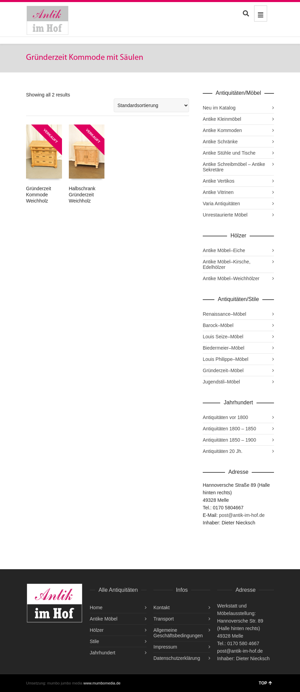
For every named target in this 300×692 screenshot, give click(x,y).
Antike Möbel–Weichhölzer (231, 278)
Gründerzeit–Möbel (223, 370)
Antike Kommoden (222, 130)
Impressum (165, 647)
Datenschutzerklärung (176, 658)
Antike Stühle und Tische (229, 153)
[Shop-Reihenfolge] (151, 105)
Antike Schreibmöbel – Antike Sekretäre (234, 166)
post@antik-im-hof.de (241, 515)
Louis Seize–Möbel (223, 336)
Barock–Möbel (218, 325)
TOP (265, 683)
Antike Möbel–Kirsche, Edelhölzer (226, 264)
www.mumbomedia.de (102, 683)
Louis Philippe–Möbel (225, 359)
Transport (163, 619)
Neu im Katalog (219, 107)
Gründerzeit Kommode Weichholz (38, 195)
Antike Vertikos (219, 181)
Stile (94, 641)
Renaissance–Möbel (224, 314)
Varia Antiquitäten (221, 203)
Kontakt (161, 607)
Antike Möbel (103, 619)
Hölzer (96, 630)
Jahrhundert (102, 652)
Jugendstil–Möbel (221, 381)
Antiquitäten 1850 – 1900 (229, 440)
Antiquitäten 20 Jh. (222, 451)
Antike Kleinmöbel (222, 119)
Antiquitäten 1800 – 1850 (229, 428)
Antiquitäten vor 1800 (225, 417)
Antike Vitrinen (218, 192)
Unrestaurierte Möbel (225, 215)
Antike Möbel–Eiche (224, 250)
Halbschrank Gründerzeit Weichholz (82, 195)
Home (96, 607)
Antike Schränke (220, 141)
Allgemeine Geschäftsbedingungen (178, 632)
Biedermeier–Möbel (223, 348)
